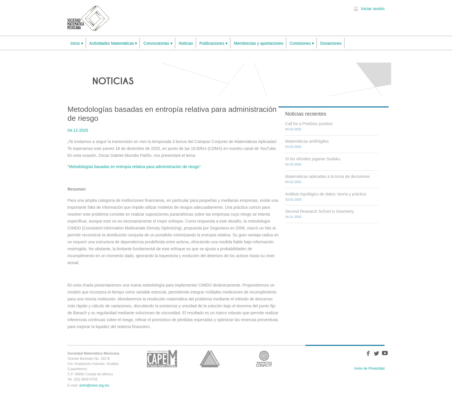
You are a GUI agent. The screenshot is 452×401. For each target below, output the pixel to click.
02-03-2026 (293, 164)
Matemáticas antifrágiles (307, 141)
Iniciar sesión (373, 8)
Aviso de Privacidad (369, 368)
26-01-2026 (293, 217)
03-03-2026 (293, 146)
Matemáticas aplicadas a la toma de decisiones (327, 176)
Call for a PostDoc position (309, 123)
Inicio (76, 43)
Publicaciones (213, 43)
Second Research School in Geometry (319, 211)
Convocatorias (157, 43)
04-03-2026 (293, 129)
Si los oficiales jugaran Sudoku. (313, 159)
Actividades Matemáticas (113, 43)
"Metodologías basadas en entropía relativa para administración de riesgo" (134, 166)
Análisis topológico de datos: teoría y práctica (325, 194)
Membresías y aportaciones (258, 43)
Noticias (186, 43)
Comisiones (302, 43)
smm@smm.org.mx (94, 385)
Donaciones (331, 43)
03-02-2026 (293, 199)
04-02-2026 (293, 182)
